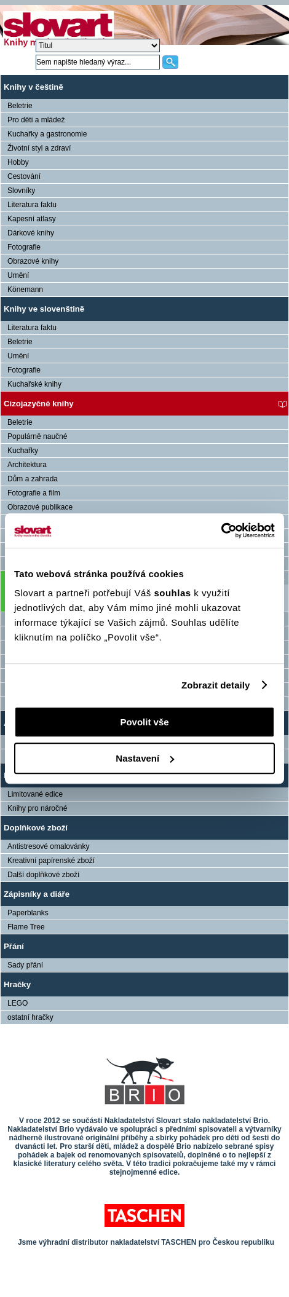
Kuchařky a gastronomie (47, 134)
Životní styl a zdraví (39, 148)
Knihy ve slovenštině (44, 308)
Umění (18, 275)
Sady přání (25, 965)
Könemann (25, 289)
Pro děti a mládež (36, 120)
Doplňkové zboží (36, 827)
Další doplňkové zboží (43, 874)
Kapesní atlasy (31, 219)
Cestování (24, 176)
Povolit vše (144, 722)
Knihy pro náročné (37, 808)
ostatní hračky (30, 1017)
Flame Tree (26, 927)
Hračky (17, 984)
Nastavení (145, 758)
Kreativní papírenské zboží (51, 860)
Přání (14, 946)
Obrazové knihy (32, 261)
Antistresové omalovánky (48, 846)
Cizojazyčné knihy (39, 403)
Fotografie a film (33, 493)
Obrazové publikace (40, 507)
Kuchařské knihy (34, 384)
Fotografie (24, 247)
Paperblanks (28, 913)
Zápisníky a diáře (36, 894)
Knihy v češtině (33, 87)
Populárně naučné (37, 436)
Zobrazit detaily (215, 685)
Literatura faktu (32, 204)
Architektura (27, 464)
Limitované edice (35, 794)
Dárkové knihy (30, 233)
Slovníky (21, 190)
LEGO (17, 1003)
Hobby (18, 162)
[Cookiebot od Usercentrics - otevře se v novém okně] (221, 530)
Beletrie (20, 105)
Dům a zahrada (32, 479)
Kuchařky (22, 450)
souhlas (174, 593)
